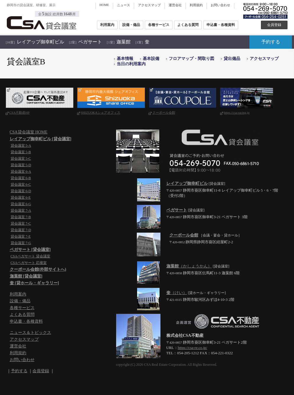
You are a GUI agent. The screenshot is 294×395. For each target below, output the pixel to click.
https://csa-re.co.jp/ (192, 347)
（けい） (176, 292)
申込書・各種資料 (221, 25)
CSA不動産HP (19, 112)
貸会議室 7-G (21, 243)
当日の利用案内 (131, 64)
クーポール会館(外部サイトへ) (38, 269)
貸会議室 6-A (21, 171)
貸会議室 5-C (21, 158)
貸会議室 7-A (21, 210)
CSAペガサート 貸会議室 (30, 256)
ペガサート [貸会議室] (30, 249)
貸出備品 (232, 58)
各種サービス (158, 25)
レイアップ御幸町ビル (34, 41)
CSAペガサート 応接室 (29, 263)
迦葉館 (118, 41)
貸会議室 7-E (21, 236)
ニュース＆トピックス (30, 332)
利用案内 (107, 25)
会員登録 (274, 25)
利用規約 (196, 5)
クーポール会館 (163, 112)
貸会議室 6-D (21, 191)
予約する (270, 41)
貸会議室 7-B (21, 217)
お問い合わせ (220, 5)
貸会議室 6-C (21, 184)
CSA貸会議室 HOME (29, 132)
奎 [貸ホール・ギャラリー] (34, 283)
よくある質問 (188, 25)
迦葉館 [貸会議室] (26, 276)
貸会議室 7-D (21, 230)
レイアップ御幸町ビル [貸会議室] (41, 139)
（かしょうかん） (189, 266)
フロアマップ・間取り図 (191, 58)
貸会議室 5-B (21, 152)
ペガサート (84, 41)
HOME (104, 4)
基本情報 (125, 58)
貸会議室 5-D (21, 165)
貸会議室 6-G (21, 204)
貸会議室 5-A (21, 145)
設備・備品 (131, 25)
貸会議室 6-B (21, 178)
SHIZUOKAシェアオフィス (100, 112)
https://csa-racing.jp (237, 112)
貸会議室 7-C (21, 223)
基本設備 (151, 58)
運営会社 (175, 5)
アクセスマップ (149, 5)
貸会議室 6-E (21, 197)
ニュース (123, 5)
